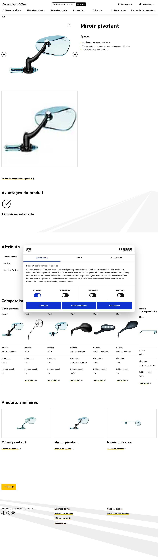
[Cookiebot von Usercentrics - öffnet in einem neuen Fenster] (121, 250)
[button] (11, 10)
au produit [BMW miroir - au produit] (29, 380)
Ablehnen (43, 306)
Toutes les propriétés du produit (17, 179)
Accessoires (60, 523)
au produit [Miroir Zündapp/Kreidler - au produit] (144, 383)
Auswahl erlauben (79, 306)
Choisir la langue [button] (146, 4)
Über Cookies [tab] (116, 258)
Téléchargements (125, 4)
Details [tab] (79, 258)
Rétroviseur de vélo (63, 514)
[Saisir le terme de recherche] (64, 4)
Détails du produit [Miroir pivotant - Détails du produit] (10, 449)
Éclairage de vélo (62, 509)
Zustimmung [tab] (42, 258)
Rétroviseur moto (62, 518)
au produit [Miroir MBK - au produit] (121, 380)
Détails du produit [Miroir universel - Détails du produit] (115, 449)
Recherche (81, 4)
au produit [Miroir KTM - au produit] (75, 380)
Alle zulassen (114, 306)
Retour (10, 487)
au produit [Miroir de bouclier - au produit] (52, 380)
